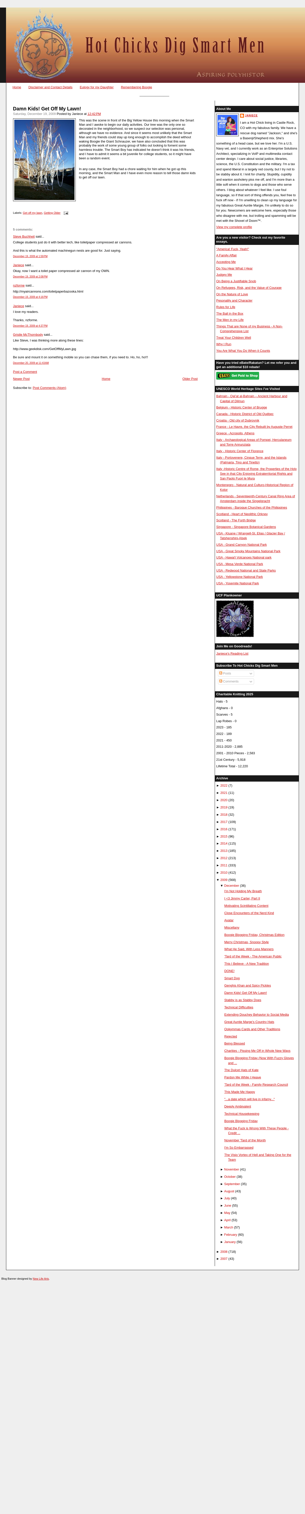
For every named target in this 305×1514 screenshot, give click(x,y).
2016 (223, 829)
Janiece (18, 265)
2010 (223, 872)
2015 (223, 836)
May (227, 1213)
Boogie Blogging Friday (241, 1121)
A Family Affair (226, 255)
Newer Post (21, 379)
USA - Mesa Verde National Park (239, 564)
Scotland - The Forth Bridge (236, 520)
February (230, 1234)
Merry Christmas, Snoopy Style (246, 942)
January (230, 1242)
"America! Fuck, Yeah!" (232, 249)
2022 (223, 785)
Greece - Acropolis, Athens (235, 433)
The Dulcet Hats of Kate (241, 1070)
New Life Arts (41, 1278)
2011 (223, 865)
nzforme (19, 285)
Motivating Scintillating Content (246, 906)
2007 (223, 1259)
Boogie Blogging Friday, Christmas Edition (254, 935)
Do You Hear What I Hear (234, 268)
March (228, 1227)
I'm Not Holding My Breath (243, 891)
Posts (225, 673)
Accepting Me (226, 262)
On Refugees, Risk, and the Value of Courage (249, 288)
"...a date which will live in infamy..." (249, 1099)
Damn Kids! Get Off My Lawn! (47, 108)
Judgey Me (224, 275)
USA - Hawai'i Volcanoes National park (243, 557)
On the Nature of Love (232, 294)
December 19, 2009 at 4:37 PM (30, 325)
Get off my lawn (32, 212)
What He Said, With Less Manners (249, 949)
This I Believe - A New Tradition (246, 964)
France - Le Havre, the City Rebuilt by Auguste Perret (254, 427)
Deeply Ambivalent (237, 1106)
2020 (223, 800)
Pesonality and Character (234, 300)
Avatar (229, 920)
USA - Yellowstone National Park (239, 577)
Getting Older (52, 212)
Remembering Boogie (136, 87)
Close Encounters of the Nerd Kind (249, 913)
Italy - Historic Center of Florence (239, 451)
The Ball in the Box (229, 313)
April (227, 1220)
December (231, 885)
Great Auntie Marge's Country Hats (249, 1022)
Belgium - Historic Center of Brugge (241, 407)
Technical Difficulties (238, 1007)
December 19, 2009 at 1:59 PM (30, 256)
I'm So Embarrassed (238, 1147)
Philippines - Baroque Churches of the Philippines (251, 507)
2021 (223, 793)
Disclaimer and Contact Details (50, 87)
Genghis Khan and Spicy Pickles (247, 985)
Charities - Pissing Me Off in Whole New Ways (257, 1051)
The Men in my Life (230, 320)
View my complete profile (234, 227)
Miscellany (231, 927)
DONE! (229, 971)
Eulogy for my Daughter (97, 87)
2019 (223, 807)
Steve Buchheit (24, 236)
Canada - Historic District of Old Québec (245, 414)
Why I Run (223, 344)
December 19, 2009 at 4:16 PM (30, 297)
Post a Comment (25, 372)
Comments (229, 681)
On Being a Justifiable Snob (236, 281)
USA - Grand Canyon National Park (241, 544)
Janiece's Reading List (232, 653)
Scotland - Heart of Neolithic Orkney (242, 514)
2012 (223, 858)
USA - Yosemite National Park (237, 583)
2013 (223, 851)
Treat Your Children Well (233, 337)
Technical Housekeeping (241, 1114)
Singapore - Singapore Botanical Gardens (246, 527)
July (227, 1198)
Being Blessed (234, 1043)
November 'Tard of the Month (245, 1140)
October (230, 1177)
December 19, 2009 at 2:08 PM (30, 276)
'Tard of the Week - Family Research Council (256, 1084)
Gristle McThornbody (28, 334)
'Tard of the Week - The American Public (253, 956)
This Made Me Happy (239, 1092)
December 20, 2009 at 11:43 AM (31, 363)
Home (17, 87)
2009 (223, 880)
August (229, 1191)
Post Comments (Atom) (49, 388)
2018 (223, 814)
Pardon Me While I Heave (242, 1077)
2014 (223, 843)
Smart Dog (232, 978)
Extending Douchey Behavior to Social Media (256, 1014)
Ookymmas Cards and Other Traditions (252, 1029)
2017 (223, 822)
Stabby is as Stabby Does (242, 1000)
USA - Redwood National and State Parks (246, 570)
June (227, 1205)
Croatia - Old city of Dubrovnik (237, 420)
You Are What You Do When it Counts (243, 351)
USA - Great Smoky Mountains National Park (248, 551)
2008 (223, 1252)
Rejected (230, 1036)
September (232, 1184)
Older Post (190, 379)
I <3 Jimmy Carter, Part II (242, 898)
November (231, 1169)
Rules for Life (225, 307)
